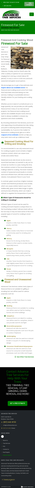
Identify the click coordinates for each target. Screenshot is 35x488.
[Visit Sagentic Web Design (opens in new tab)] (27, 487)
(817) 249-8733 (6, 6)
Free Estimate (6, 455)
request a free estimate (9, 135)
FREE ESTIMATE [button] (29, 4)
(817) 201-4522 (7, 428)
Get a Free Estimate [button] (17, 403)
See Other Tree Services (24, 357)
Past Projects (5, 452)
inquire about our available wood (13, 88)
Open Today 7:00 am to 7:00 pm (10, 2)
